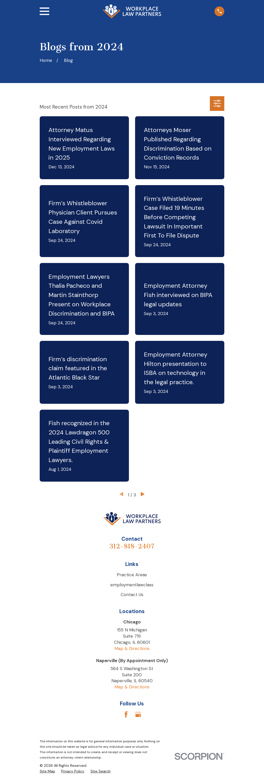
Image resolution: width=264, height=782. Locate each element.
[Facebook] (126, 714)
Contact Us (132, 594)
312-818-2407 (131, 546)
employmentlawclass (131, 585)
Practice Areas (132, 575)
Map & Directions (132, 648)
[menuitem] (47, 771)
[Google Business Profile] (138, 714)
